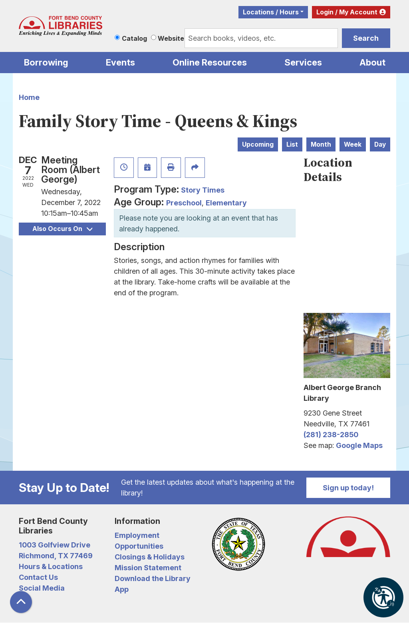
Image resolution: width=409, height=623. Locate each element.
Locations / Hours (271, 12)
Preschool (184, 203)
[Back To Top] (21, 602)
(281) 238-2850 (331, 434)
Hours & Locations (51, 566)
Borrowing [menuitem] (46, 62)
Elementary (226, 203)
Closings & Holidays (150, 557)
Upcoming (258, 144)
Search (366, 38)
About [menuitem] (372, 62)
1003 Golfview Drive (54, 545)
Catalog (134, 38)
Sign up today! (348, 488)
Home (29, 97)
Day (380, 144)
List (292, 144)
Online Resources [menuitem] (210, 62)
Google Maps (359, 445)
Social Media (42, 588)
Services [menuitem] (303, 62)
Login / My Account (346, 12)
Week (352, 144)
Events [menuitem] (120, 62)
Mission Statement (148, 567)
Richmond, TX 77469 (56, 555)
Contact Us (38, 577)
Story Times (202, 190)
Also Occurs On (62, 229)
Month (321, 144)
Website (171, 38)
